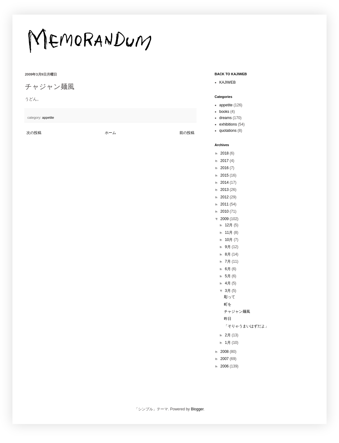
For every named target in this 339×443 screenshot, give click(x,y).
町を (227, 304)
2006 (225, 366)
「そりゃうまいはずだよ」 (246, 326)
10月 (229, 240)
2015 (225, 175)
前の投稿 (186, 133)
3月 (228, 290)
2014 (225, 182)
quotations (227, 130)
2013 (225, 189)
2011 (225, 204)
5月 (228, 276)
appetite (48, 117)
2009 (225, 219)
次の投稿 (33, 133)
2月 (228, 335)
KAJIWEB (227, 82)
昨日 (227, 318)
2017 (225, 161)
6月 (228, 269)
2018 (225, 153)
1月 (228, 342)
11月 (229, 232)
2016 (225, 168)
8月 (228, 254)
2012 (225, 197)
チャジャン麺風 (237, 311)
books (224, 111)
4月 (228, 283)
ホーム (110, 133)
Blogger (197, 409)
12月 (229, 225)
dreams (225, 118)
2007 (225, 359)
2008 (225, 351)
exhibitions (228, 124)
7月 (228, 261)
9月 (228, 247)
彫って (229, 297)
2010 (225, 211)
